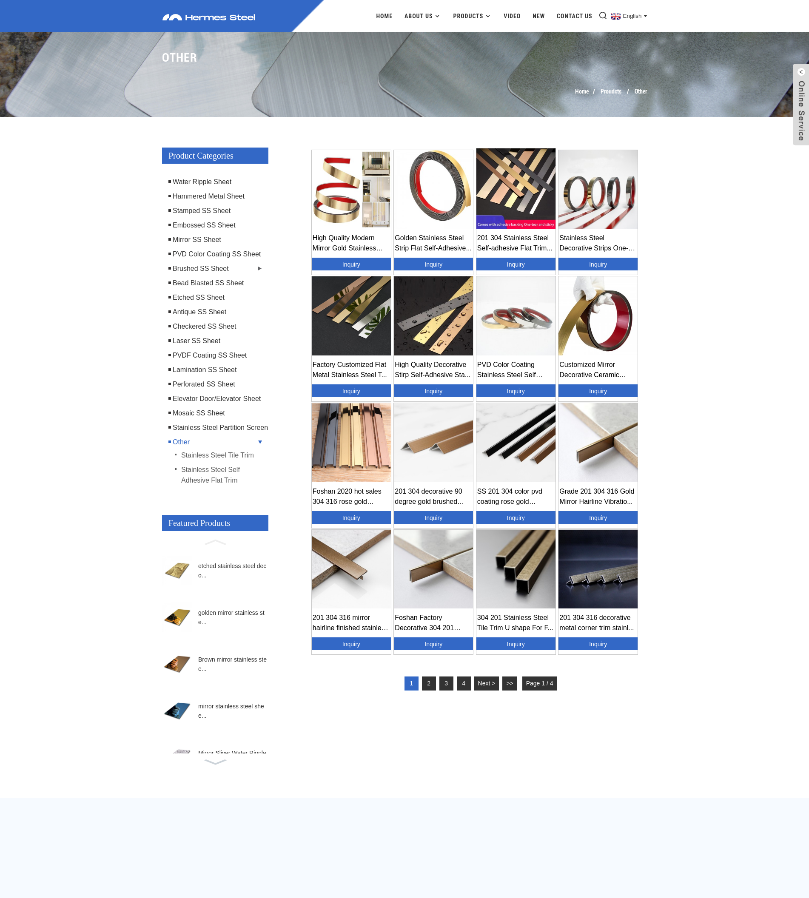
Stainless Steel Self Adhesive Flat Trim (210, 475)
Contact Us (575, 16)
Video (512, 16)
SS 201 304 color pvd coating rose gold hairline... (509, 497)
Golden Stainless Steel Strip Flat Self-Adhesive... (433, 243)
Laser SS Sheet (196, 340)
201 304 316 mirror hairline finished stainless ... (350, 623)
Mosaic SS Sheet (199, 413)
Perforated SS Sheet (204, 384)
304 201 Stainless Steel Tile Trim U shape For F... (515, 622)
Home (384, 16)
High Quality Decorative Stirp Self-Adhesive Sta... (432, 369)
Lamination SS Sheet (204, 369)
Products (472, 16)
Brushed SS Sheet (201, 268)
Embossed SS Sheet (204, 225)
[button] (215, 541)
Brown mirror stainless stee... (232, 664)
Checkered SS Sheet (204, 326)
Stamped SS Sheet (202, 210)
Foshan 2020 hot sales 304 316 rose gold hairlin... (347, 497)
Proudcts (611, 91)
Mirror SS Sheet (197, 239)
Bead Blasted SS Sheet (208, 283)
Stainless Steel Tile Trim (217, 455)
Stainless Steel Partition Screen (220, 427)
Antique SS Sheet (199, 311)
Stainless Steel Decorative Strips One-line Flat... (593, 243)
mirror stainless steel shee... (231, 711)
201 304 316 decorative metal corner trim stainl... (596, 622)
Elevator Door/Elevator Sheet (217, 398)
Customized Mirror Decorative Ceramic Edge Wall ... (589, 370)
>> (509, 683)
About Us (423, 16)
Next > (487, 683)
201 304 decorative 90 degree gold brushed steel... (428, 497)
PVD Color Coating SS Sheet (217, 254)
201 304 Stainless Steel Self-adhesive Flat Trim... (515, 243)
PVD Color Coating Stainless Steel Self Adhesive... (506, 370)
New (539, 16)
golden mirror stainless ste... (231, 617)
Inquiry (351, 264)
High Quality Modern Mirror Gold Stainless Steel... (344, 243)
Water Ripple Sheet (202, 181)
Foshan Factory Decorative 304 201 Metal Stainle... (424, 623)
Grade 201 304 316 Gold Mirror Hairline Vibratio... (596, 496)
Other (641, 91)
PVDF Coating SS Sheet (210, 355)
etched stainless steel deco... (232, 571)
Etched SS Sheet (199, 297)
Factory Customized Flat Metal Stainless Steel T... (350, 369)
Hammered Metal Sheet (209, 196)
